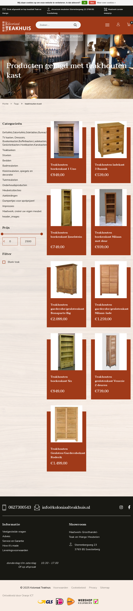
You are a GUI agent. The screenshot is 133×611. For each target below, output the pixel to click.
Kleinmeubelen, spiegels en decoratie (17, 172)
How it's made (10, 545)
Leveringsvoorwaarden (15, 550)
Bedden (6, 160)
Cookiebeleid (78, 587)
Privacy (93, 587)
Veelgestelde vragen (14, 531)
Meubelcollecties (11, 190)
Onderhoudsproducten (14, 185)
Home (5, 104)
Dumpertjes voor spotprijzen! (18, 200)
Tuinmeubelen (10, 180)
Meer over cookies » (106, 3)
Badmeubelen (10, 165)
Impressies (8, 206)
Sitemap (105, 587)
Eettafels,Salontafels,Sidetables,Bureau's (22, 132)
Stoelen (6, 155)
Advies (6, 536)
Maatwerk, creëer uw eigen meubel (21, 211)
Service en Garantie (13, 541)
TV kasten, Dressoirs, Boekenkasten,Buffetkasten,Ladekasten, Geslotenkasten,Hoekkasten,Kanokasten (22, 141)
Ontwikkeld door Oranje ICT (17, 595)
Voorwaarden (60, 587)
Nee (92, 3)
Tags (16, 104)
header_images (10, 216)
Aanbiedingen (10, 195)
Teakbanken (8, 150)
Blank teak (11, 262)
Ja (84, 3)
